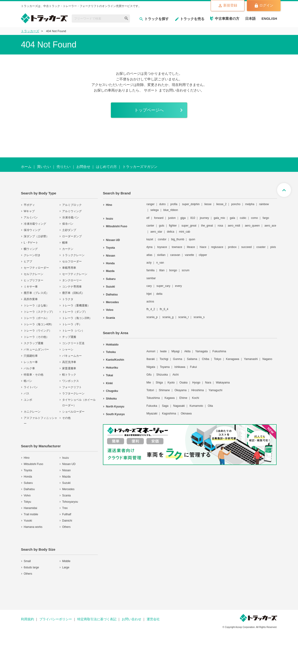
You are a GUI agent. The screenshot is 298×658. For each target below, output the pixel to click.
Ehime (183, 398)
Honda (28, 476)
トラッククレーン (73, 255)
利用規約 (27, 619)
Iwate (163, 351)
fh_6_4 (164, 309)
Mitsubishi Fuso (33, 464)
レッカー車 (31, 362)
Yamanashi (251, 359)
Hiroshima (197, 390)
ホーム (26, 167)
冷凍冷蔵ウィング (35, 223)
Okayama (180, 390)
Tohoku (111, 352)
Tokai (109, 375)
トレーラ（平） (72, 324)
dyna (149, 247)
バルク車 (29, 368)
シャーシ (67, 349)
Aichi (176, 374)
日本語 (250, 18)
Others (66, 527)
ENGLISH (269, 18)
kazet (149, 239)
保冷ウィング (32, 230)
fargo (266, 218)
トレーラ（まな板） (36, 305)
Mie (148, 382)
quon (192, 239)
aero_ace (270, 225)
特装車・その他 (33, 374)
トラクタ (67, 299)
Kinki (109, 383)
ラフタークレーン (73, 393)
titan (162, 270)
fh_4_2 (150, 309)
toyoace (162, 247)
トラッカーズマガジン (139, 167)
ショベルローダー (73, 411)
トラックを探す (154, 19)
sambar (151, 278)
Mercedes (68, 489)
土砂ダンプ (69, 230)
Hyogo (196, 382)
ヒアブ (28, 261)
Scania (66, 495)
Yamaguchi (215, 390)
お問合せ (83, 167)
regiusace (217, 247)
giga (183, 218)
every (178, 286)
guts (161, 225)
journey (204, 218)
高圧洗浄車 (69, 362)
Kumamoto (196, 405)
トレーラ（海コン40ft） (39, 324)
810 (192, 218)
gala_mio (219, 218)
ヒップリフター (33, 280)
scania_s (198, 317)
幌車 (65, 242)
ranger (150, 204)
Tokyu (27, 501)
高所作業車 (31, 299)
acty (149, 262)
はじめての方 (106, 167)
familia (150, 270)
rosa (220, 225)
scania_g (167, 317)
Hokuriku (112, 367)
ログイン (263, 5)
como (254, 218)
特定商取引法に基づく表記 (96, 619)
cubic (243, 218)
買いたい (44, 167)
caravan (175, 255)
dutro (162, 204)
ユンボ (28, 399)
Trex (65, 508)
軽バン (28, 381)
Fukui (193, 367)
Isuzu (65, 457)
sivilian (161, 255)
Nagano (267, 359)
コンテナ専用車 (72, 286)
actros (150, 301)
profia (173, 204)
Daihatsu (29, 489)
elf (147, 218)
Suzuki (66, 483)
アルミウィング (72, 211)
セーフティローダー (36, 267)
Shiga (159, 382)
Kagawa (170, 398)
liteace (191, 247)
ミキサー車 (31, 286)
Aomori (150, 351)
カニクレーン (32, 411)
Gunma (177, 359)
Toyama (165, 367)
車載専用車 (69, 267)
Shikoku (111, 398)
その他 (66, 418)
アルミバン (31, 217)
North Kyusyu (115, 406)
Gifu (149, 374)
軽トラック (69, 374)
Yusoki (28, 520)
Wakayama (223, 382)
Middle (66, 561)
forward (158, 218)
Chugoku (112, 391)
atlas (149, 255)
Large (65, 567)
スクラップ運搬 (33, 343)
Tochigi (163, 359)
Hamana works (33, 527)
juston (172, 218)
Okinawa (186, 413)
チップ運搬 (69, 337)
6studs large (31, 567)
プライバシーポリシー (55, 619)
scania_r (183, 317)
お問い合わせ (131, 619)
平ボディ (29, 205)
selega (154, 210)
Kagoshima (169, 413)
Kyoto (171, 382)
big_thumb (177, 239)
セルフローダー (72, 261)
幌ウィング (31, 249)
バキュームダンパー (36, 349)
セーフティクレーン (74, 274)
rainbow (264, 204)
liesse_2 (221, 204)
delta (159, 293)
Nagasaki (179, 405)
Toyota (28, 470)
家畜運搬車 (69, 368)
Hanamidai (30, 508)
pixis (273, 247)
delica (170, 231)
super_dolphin (191, 204)
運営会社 (153, 619)
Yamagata (201, 351)
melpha (249, 204)
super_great (188, 225)
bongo (173, 270)
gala (232, 218)
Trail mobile (31, 514)
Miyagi (175, 351)
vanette (189, 255)
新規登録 (227, 5)
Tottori (150, 390)
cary (149, 286)
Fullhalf (66, 514)
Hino (27, 457)
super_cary (163, 286)
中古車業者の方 (227, 18)
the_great (207, 225)
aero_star (156, 231)
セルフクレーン (33, 274)
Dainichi (67, 520)
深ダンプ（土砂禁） (36, 236)
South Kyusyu (115, 414)
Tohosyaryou (70, 501)
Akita (187, 351)
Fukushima (219, 351)
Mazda (66, 476)
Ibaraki (150, 359)
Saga (165, 405)
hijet (149, 293)
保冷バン (67, 223)
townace (177, 247)
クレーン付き (32, 255)
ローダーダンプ (72, 236)
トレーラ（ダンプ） (74, 311)
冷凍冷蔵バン (70, 217)
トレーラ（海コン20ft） (77, 318)
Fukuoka (151, 405)
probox (232, 247)
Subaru (28, 483)
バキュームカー (72, 355)
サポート (151, 90)
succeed (246, 247)
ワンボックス (70, 381)
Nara (208, 382)
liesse (208, 204)
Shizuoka (162, 374)
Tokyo (217, 359)
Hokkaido (112, 344)
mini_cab (184, 231)
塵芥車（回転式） (73, 293)
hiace (203, 247)
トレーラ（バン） (73, 330)
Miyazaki (151, 413)
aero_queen (252, 225)
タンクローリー (72, 280)
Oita (210, 405)
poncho (235, 204)
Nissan (66, 470)
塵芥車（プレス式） (36, 293)
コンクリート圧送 (73, 343)
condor (162, 239)
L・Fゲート (31, 242)
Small (27, 561)
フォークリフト (72, 387)
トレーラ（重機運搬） (76, 305)
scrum (186, 270)
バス (26, 393)
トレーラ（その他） (36, 337)
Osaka (183, 382)
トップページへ (149, 110)
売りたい (64, 167)
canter (150, 225)
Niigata (150, 367)
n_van (160, 262)
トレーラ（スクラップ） (39, 311)
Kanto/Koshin (115, 359)
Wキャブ (29, 211)
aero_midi (234, 225)
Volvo (27, 495)
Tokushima (153, 398)
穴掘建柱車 (31, 355)
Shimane (164, 390)
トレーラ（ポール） (36, 318)
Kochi (195, 398)
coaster (260, 247)
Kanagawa (232, 359)
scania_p (152, 317)
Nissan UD (68, 464)
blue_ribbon (170, 210)
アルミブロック (72, 205)
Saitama (192, 359)
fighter (173, 225)
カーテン (67, 249)
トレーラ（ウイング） (38, 330)
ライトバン (31, 387)
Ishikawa (179, 367)
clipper (203, 255)
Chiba (205, 359)
